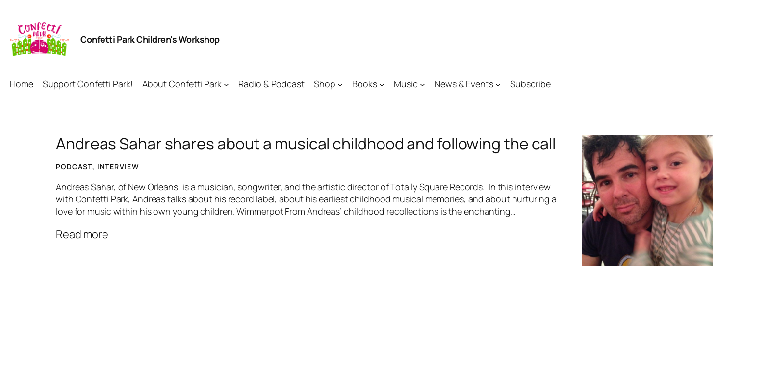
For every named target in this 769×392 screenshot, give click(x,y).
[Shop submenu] (340, 84)
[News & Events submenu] (498, 84)
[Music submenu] (422, 84)
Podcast (74, 166)
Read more (82, 234)
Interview (118, 166)
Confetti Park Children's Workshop (150, 39)
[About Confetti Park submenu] (226, 84)
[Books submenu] (381, 84)
